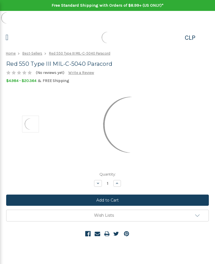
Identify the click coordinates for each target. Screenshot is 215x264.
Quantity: (107, 174)
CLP (190, 37)
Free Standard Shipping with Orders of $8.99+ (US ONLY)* (107, 5)
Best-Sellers (32, 53)
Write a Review (81, 72)
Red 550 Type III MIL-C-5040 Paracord (79, 53)
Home (11, 53)
